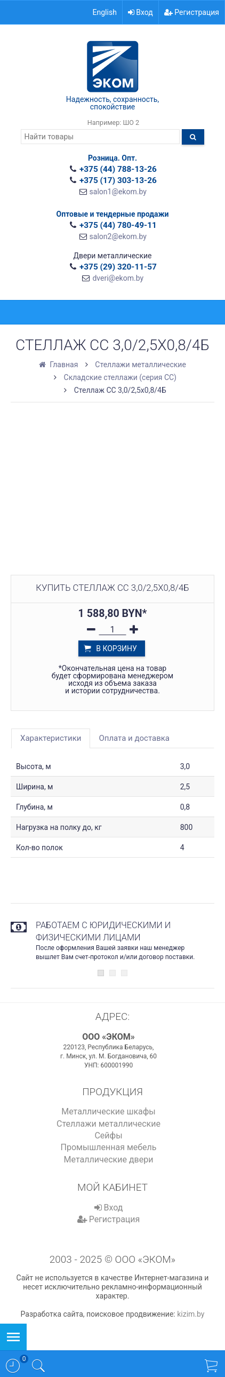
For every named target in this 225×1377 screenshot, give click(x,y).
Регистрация (191, 12)
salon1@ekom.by (118, 191)
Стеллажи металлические (108, 1124)
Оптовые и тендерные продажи (113, 214)
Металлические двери (109, 1159)
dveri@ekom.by (117, 278)
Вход (140, 12)
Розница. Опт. (112, 158)
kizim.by (190, 1314)
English (105, 12)
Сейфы (108, 1135)
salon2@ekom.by (118, 236)
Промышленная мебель (108, 1147)
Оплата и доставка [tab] (134, 738)
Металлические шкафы (108, 1111)
